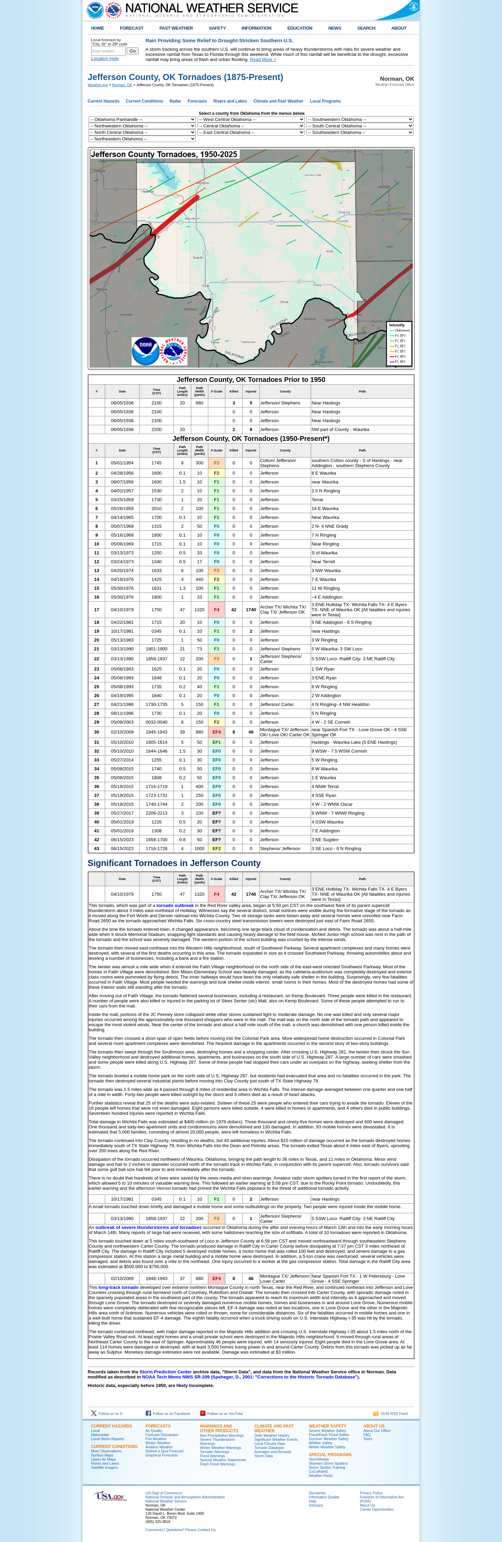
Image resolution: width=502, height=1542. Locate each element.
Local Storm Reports (107, 1439)
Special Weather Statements (223, 1460)
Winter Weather (158, 1443)
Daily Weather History (272, 1435)
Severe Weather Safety (327, 1431)
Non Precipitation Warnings (222, 1435)
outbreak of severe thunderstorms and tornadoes (149, 1227)
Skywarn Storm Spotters (328, 1463)
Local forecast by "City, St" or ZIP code (109, 42)
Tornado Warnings (214, 1452)
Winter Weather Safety (327, 1447)
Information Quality (324, 1497)
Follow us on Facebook (168, 1414)
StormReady (319, 1459)
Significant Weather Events (276, 1439)
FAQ (367, 1435)
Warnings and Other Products (219, 1428)
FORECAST (131, 28)
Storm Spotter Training (327, 1467)
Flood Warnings (212, 1456)
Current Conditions (144, 101)
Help (313, 1501)
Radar (175, 101)
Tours (367, 1439)
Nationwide (100, 1435)
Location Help (105, 58)
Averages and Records (273, 1452)
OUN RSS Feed (390, 1414)
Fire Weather (156, 1439)
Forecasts (197, 101)
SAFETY (217, 28)
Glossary (316, 1505)
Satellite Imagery (104, 1467)
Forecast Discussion (162, 1435)
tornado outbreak (175, 905)
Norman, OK (122, 85)
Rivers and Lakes (230, 101)
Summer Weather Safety (329, 1439)
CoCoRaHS (318, 1471)
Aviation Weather (159, 1447)
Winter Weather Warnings (220, 1448)
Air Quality (154, 1431)
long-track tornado (118, 1287)
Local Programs (325, 101)
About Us (374, 1426)
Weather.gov (98, 85)
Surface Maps (102, 1455)
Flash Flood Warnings (217, 1464)
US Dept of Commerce (164, 1493)
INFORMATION (256, 28)
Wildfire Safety (321, 1443)
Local (95, 1431)
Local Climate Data (270, 1443)
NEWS (334, 28)
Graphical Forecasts (162, 1455)
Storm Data (264, 1456)
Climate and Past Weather (279, 101)
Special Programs (330, 1454)
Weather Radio (321, 1476)
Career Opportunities (377, 1509)
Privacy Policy (371, 1493)
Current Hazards (103, 101)
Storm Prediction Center (166, 1371)
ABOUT (399, 28)
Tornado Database (269, 1448)
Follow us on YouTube (221, 1414)
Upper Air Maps (103, 1459)
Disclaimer (317, 1493)
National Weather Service (166, 1501)
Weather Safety (327, 1426)
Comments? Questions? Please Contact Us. (181, 1530)
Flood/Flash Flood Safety (329, 1435)
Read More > (263, 59)
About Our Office (376, 1431)
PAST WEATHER (176, 28)
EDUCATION (299, 28)
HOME (97, 28)
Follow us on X (107, 1414)
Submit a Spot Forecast (164, 1451)
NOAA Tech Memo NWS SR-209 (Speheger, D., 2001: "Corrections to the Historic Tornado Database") (250, 1376)
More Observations (106, 1451)
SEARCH (366, 28)
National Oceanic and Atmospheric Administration (185, 1497)
